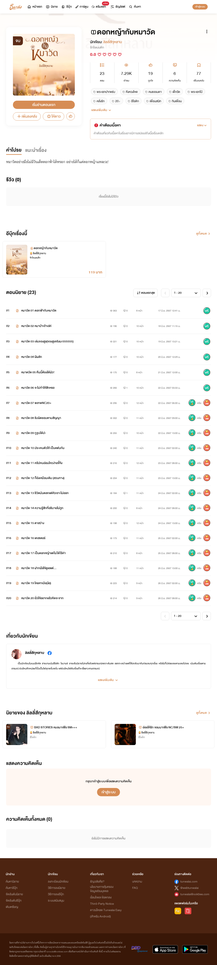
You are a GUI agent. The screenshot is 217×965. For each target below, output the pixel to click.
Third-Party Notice (102, 903)
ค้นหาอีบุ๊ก (11, 888)
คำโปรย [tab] (14, 150)
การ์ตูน (81, 6)
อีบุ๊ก (66, 6)
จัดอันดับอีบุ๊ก (13, 900)
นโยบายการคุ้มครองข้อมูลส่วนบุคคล (101, 889)
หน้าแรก (34, 6)
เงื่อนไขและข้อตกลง (100, 897)
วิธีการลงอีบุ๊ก (56, 894)
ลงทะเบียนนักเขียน (58, 881)
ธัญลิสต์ (117, 6)
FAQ (135, 888)
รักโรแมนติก (97, 47)
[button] (202, 125)
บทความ (137, 881)
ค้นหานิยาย (12, 881)
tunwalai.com (189, 881)
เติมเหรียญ (12, 907)
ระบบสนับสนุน (56, 900)
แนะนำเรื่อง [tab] (36, 150)
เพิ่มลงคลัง (27, 116)
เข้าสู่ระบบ (200, 6)
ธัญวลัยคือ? (97, 881)
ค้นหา (135, 6)
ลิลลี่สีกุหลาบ (112, 42)
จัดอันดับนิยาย (14, 894)
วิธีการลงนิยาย (56, 888)
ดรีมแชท (100, 5)
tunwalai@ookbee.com (194, 894)
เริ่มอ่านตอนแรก (43, 105)
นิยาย (52, 6)
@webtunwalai (189, 888)
